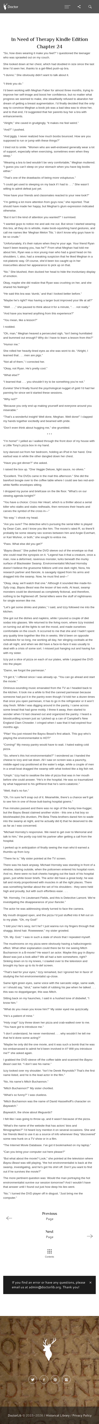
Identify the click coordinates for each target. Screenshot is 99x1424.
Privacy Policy (81, 1415)
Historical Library (58, 1415)
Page (47, 1216)
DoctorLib (15, 1415)
